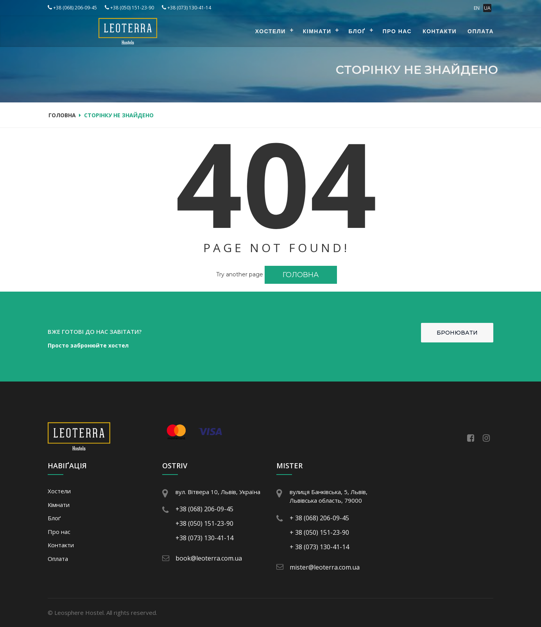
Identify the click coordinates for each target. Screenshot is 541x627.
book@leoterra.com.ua (209, 558)
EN (477, 8)
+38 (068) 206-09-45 (72, 7)
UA (487, 8)
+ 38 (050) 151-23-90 (319, 532)
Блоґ (356, 31)
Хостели (270, 31)
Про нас (397, 31)
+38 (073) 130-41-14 (186, 7)
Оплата (481, 31)
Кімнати (317, 31)
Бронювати (457, 332)
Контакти (440, 31)
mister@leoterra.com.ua (325, 567)
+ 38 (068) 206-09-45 (319, 518)
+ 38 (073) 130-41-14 (319, 547)
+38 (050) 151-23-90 (129, 7)
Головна (62, 115)
